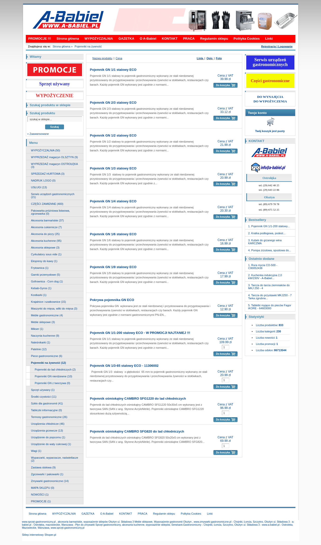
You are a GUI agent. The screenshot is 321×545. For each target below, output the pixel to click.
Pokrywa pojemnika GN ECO (112, 300)
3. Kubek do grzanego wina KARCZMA (265, 242)
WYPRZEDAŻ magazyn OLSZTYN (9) (54, 157)
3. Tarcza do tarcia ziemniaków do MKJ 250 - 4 (269, 287)
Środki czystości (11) (43, 396)
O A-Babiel (148, 38)
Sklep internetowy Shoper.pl (39, 534)
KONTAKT (170, 38)
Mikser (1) (37, 328)
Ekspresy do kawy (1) (44, 261)
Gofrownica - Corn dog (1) (47, 281)
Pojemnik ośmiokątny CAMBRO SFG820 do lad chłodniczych (137, 431)
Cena (119, 58)
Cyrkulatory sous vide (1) (46, 254)
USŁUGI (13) (39, 187)
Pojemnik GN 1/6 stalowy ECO (113, 234)
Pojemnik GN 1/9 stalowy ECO (113, 267)
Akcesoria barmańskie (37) (47, 220)
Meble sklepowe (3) (43, 322)
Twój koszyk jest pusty (270, 131)
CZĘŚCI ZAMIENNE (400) (47, 203)
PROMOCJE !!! (39, 38)
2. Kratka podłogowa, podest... (267, 233)
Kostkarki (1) (39, 294)
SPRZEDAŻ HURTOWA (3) (48, 173)
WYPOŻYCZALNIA (99, 38)
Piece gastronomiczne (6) (46, 355)
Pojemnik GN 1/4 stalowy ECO (113, 201)
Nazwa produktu (103, 58)
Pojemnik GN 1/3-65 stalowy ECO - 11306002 (124, 366)
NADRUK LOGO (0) (43, 180)
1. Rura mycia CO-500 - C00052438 (262, 267)
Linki (269, 38)
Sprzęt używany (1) (43, 389)
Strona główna (68, 38)
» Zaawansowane (38, 133)
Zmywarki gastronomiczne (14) (50, 480)
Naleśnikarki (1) (40, 342)
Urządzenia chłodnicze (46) (47, 423)
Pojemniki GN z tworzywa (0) (52, 383)
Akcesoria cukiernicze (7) (46, 227)
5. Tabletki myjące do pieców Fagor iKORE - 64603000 (269, 307)
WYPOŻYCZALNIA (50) (45, 150)
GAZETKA (126, 38)
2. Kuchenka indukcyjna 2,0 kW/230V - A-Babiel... (265, 277)
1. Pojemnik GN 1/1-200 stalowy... (269, 226)
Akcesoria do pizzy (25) (45, 233)
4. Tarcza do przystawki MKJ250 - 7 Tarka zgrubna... (270, 297)
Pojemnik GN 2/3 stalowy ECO (113, 102)
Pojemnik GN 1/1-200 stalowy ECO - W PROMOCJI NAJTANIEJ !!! (140, 333)
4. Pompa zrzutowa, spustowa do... (269, 250)
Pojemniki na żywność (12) (48, 362)
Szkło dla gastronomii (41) (47, 403)
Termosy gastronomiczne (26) (49, 416)
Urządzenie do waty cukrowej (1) (51, 444)
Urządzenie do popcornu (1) (48, 437)
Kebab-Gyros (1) (41, 288)
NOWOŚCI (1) (40, 494)
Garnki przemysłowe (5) (45, 274)
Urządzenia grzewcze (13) (47, 430)
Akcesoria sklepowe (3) (45, 247)
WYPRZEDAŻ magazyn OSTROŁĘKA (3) (54, 165)
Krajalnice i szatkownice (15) (48, 301)
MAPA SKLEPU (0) (42, 487)
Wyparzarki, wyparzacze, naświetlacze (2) (54, 459)
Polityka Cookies (246, 38)
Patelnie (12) (39, 349)
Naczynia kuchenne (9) (45, 335)
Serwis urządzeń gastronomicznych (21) (52, 196)
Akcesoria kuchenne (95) (46, 240)
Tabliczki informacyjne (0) (46, 410)
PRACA (189, 38)
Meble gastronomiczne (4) (47, 315)
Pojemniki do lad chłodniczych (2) (55, 369)
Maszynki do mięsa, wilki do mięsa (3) (54, 308)
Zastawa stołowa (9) (43, 467)
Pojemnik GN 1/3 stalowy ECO (113, 168)
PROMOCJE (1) (41, 501)
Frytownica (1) (40, 267)
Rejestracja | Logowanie (276, 46)
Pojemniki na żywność (88, 46)
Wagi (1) (36, 450)
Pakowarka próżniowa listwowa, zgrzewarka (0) (50, 212)
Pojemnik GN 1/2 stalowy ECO (113, 135)
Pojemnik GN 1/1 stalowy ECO (113, 70)
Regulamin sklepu (214, 38)
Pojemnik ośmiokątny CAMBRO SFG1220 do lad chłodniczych (138, 398)
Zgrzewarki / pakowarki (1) (47, 474)
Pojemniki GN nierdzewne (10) (53, 376)
